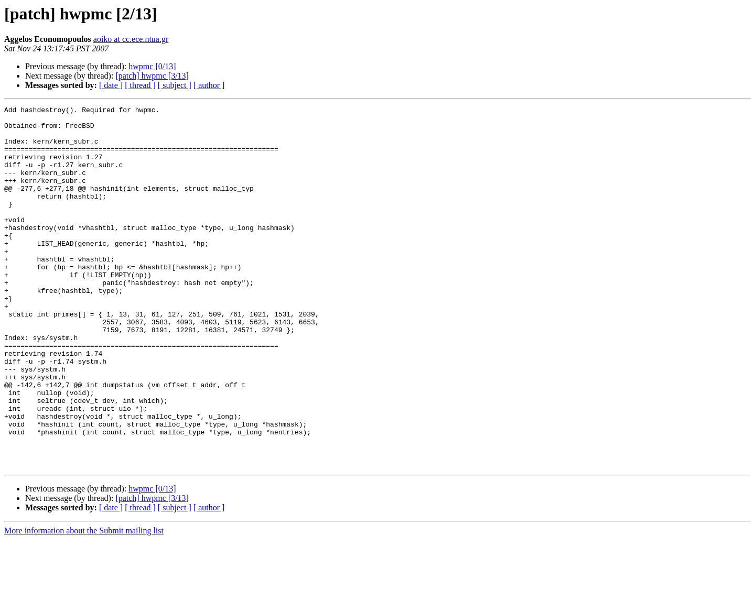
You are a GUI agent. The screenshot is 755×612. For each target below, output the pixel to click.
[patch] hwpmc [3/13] (152, 75)
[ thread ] (140, 85)
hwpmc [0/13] (152, 66)
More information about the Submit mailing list (84, 602)
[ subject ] (174, 85)
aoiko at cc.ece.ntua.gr (130, 39)
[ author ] (209, 85)
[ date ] (111, 85)
